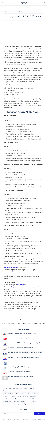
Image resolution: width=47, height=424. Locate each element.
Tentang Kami (17, 419)
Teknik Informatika (24, 398)
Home (4, 419)
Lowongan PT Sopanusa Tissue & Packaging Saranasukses (25, 352)
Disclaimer (33, 419)
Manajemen (5, 396)
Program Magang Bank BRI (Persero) (18, 367)
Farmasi (10, 391)
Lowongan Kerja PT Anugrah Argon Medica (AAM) (22, 333)
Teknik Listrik (16, 401)
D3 (10, 11)
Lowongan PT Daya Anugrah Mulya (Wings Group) (22, 338)
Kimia (22, 393)
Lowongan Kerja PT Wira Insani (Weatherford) (21, 376)
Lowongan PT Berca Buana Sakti (17, 362)
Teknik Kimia (32, 398)
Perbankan (12, 396)
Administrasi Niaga (17, 388)
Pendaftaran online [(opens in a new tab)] (10, 267)
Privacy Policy (41, 419)
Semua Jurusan (33, 396)
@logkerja (14, 287)
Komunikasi (35, 393)
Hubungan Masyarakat (19, 391)
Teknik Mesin (24, 401)
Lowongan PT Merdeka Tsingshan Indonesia (20, 347)
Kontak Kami (26, 419)
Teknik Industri (14, 398)
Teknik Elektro (6, 398)
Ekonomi (5, 391)
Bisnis (38, 388)
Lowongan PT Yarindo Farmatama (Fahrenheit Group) (23, 357)
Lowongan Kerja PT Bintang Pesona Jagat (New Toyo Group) (25, 343)
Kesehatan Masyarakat (8, 393)
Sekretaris (25, 396)
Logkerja (23, 3)
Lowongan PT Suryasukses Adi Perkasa (19, 371)
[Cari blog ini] (18, 413)
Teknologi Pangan (26, 404)
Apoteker (32, 388)
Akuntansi (26, 388)
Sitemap (9, 419)
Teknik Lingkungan (7, 401)
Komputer (28, 393)
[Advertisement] (23, 33)
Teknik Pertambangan (8, 404)
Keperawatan (35, 391)
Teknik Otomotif (32, 401)
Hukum (28, 391)
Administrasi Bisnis (7, 388)
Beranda (7, 11)
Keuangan (17, 393)
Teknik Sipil (17, 404)
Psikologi (19, 396)
